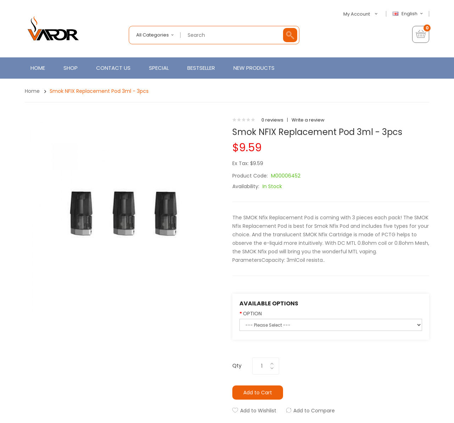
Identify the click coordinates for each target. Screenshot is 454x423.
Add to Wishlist (258, 410)
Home (32, 91)
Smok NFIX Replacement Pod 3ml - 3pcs (99, 91)
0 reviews (272, 120)
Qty (237, 365)
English (409, 14)
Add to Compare (314, 410)
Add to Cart (257, 392)
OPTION (252, 313)
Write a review (308, 120)
